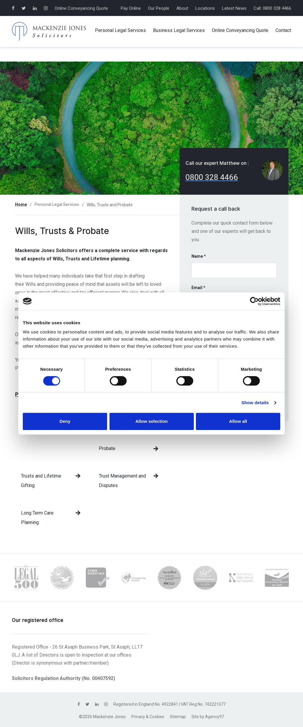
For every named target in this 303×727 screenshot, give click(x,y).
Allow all (238, 421)
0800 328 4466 (212, 177)
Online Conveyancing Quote (81, 8)
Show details (255, 402)
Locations (205, 8)
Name (198, 256)
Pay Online (131, 8)
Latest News (234, 8)
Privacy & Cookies (147, 716)
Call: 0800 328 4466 (272, 8)
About (182, 8)
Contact (283, 30)
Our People (158, 8)
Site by (207, 716)
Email (198, 287)
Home (21, 204)
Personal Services (120, 30)
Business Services (179, 30)
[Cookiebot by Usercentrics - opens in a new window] (254, 301)
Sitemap (178, 716)
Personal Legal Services (57, 204)
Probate (107, 448)
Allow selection (151, 421)
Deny (64, 421)
